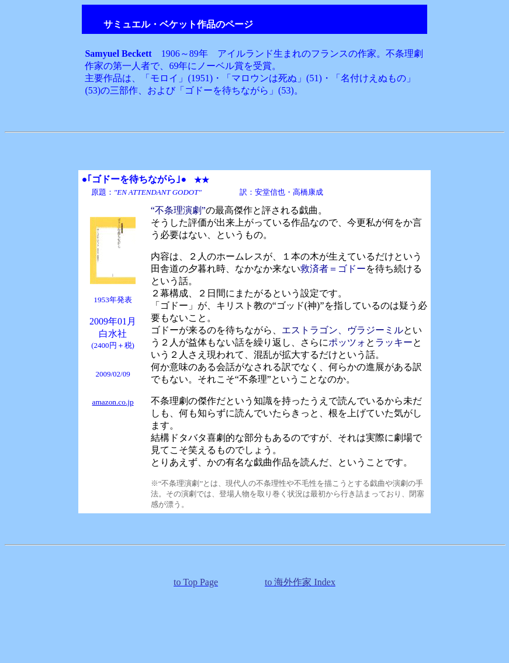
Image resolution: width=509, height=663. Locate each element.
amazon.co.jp (113, 402)
